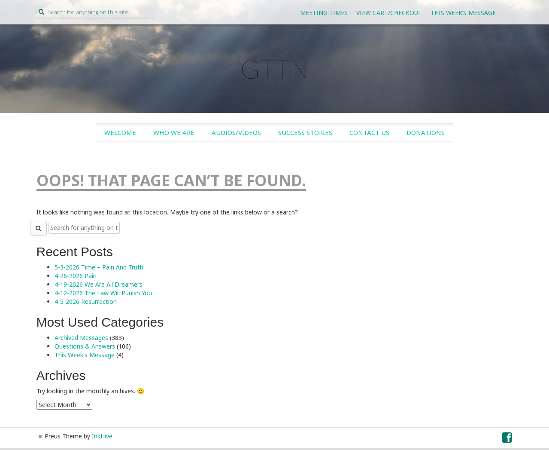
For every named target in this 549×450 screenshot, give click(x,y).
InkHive (102, 436)
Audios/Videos (236, 132)
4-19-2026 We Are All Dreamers (99, 284)
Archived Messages (81, 338)
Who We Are (173, 132)
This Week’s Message (463, 13)
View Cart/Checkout (389, 13)
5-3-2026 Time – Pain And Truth (99, 267)
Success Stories (305, 132)
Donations (425, 132)
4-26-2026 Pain (76, 276)
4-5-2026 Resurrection (86, 301)
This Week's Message (85, 355)
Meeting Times (324, 13)
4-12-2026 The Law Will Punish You (103, 293)
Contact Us (369, 132)
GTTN (274, 68)
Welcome (120, 132)
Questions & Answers (85, 346)
